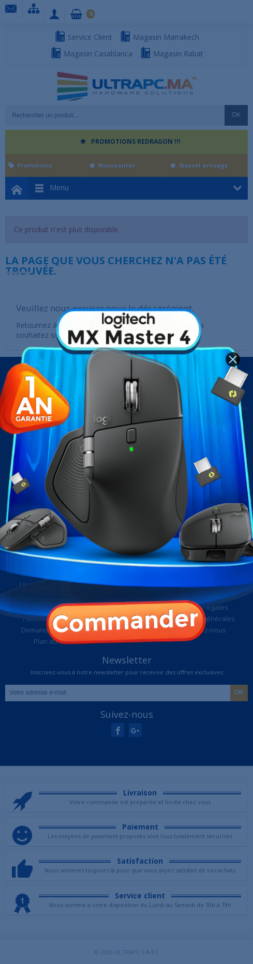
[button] (233, 359)
